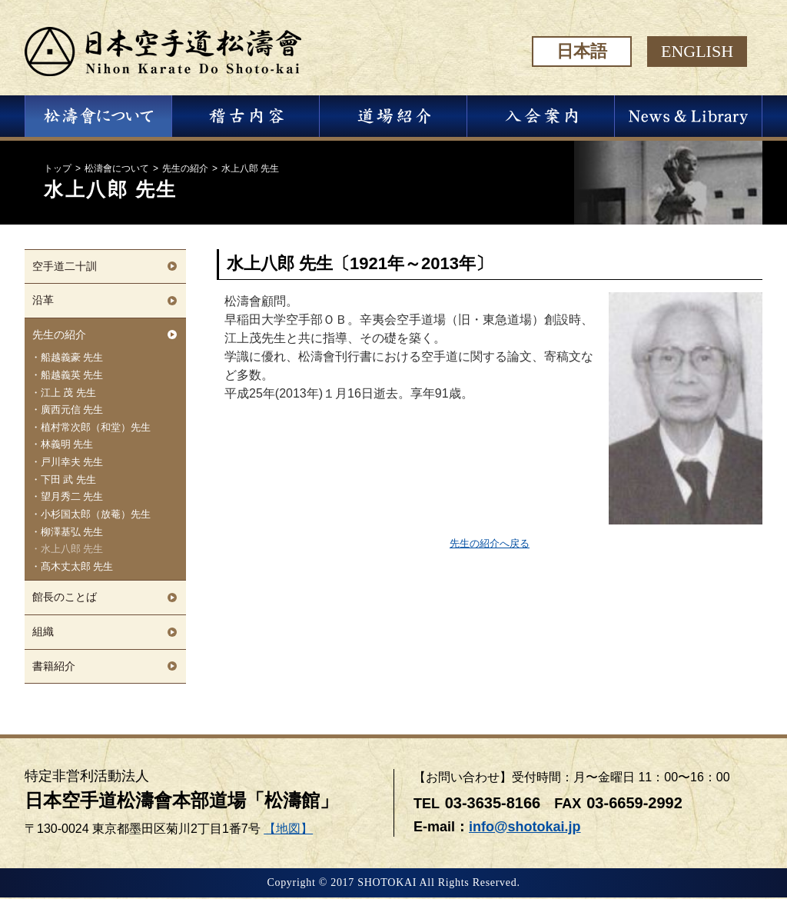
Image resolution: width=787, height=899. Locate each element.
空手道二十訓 (64, 266)
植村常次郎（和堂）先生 (96, 427)
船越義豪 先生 (72, 357)
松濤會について (117, 168)
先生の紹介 (185, 168)
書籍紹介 (53, 666)
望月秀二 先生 (72, 496)
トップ (57, 168)
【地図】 (288, 828)
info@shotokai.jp (525, 826)
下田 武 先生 (68, 479)
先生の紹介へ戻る (490, 543)
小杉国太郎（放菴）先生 (96, 514)
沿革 (43, 300)
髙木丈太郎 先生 (77, 566)
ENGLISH (697, 51)
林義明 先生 (67, 444)
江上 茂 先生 (68, 393)
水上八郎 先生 (72, 549)
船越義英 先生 (72, 375)
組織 (43, 631)
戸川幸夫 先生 (72, 462)
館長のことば (64, 597)
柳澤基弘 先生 (72, 532)
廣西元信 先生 (72, 410)
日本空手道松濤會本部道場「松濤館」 (181, 801)
